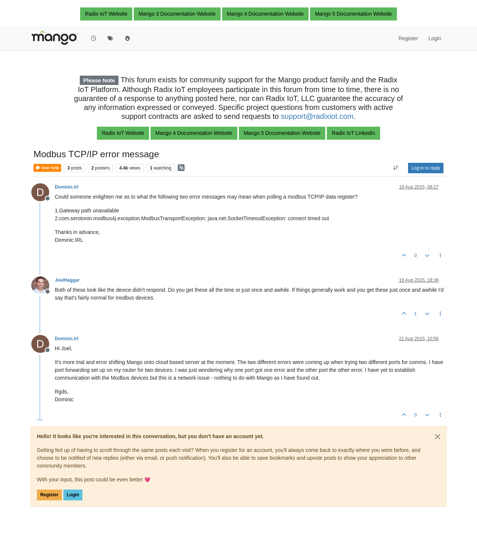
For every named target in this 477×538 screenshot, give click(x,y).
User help (47, 167)
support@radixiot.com (317, 116)
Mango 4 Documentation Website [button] (265, 14)
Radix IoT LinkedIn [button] (353, 133)
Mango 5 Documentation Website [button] (353, 14)
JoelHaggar (67, 280)
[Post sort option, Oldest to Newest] (396, 168)
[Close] (437, 437)
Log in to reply (425, 168)
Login (73, 494)
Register (49, 494)
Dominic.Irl (66, 187)
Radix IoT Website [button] (106, 14)
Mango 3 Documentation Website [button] (177, 14)
